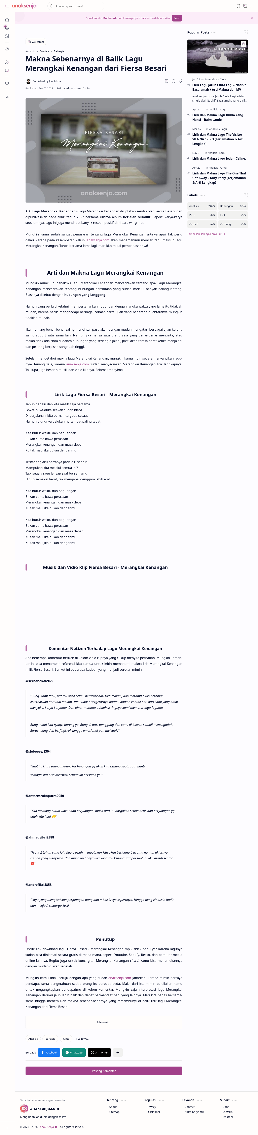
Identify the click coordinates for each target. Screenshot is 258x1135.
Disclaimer (153, 1112)
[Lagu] (223, 109)
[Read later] (167, 81)
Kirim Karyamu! (194, 1112)
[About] (7, 62)
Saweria (228, 1112)
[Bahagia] (50, 1038)
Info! (177, 18)
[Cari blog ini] (76, 6)
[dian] (7, 83)
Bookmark (110, 18)
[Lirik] (233, 215)
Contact (189, 1107)
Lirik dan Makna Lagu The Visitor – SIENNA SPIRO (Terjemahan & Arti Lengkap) (218, 139)
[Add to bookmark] (243, 44)
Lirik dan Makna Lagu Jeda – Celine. (219, 158)
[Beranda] (7, 20)
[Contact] (7, 70)
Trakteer (228, 1117)
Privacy (151, 1107)
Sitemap (114, 1112)
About (113, 1107)
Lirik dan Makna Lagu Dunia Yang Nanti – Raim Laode (217, 117)
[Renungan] (233, 206)
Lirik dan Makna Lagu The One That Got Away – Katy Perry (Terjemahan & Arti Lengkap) (219, 177)
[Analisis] (33, 1038)
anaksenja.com (98, 240)
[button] (7, 6)
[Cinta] (66, 1038)
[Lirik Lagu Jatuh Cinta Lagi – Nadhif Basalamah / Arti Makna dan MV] (217, 56)
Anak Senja (48, 1127)
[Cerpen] (202, 224)
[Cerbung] (233, 224)
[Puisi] (202, 215)
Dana (226, 1107)
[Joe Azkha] (47, 81)
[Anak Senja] (27, 6)
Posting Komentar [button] (104, 1071)
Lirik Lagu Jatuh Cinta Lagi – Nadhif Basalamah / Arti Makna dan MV (219, 87)
